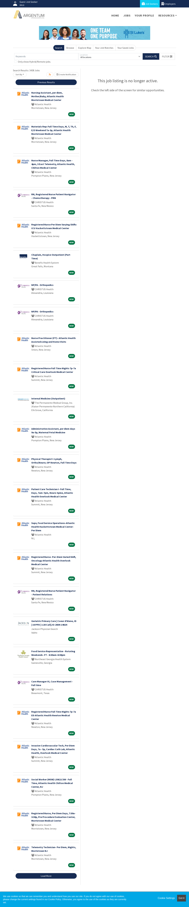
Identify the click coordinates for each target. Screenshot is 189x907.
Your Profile (144, 15)
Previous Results (46, 82)
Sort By (19, 74)
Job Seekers (150, 4)
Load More (46, 875)
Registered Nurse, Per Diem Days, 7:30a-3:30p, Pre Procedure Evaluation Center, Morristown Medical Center (53, 817)
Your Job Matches (104, 47)
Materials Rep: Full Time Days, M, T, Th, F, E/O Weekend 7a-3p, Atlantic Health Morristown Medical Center (53, 130)
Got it (181, 898)
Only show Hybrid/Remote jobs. (34, 61)
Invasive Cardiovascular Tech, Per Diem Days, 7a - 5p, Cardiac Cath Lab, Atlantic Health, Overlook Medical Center (53, 749)
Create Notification (66, 74)
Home (115, 15)
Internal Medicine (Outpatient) (48, 398)
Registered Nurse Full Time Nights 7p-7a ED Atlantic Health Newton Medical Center (53, 715)
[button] (167, 56)
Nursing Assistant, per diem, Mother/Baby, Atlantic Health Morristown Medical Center (47, 96)
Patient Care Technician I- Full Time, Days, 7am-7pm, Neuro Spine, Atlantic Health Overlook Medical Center (52, 493)
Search (58, 47)
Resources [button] (166, 15)
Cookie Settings (166, 898)
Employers (168, 4)
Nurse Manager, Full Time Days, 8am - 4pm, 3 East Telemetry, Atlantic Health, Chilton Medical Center (53, 164)
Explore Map (84, 47)
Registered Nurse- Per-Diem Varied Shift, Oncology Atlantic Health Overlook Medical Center (53, 560)
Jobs (126, 15)
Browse (70, 47)
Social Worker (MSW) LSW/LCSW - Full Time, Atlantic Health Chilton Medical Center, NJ (52, 783)
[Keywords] (46, 56)
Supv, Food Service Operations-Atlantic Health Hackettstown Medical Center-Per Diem (53, 526)
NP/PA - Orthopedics (42, 284)
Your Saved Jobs (125, 47)
